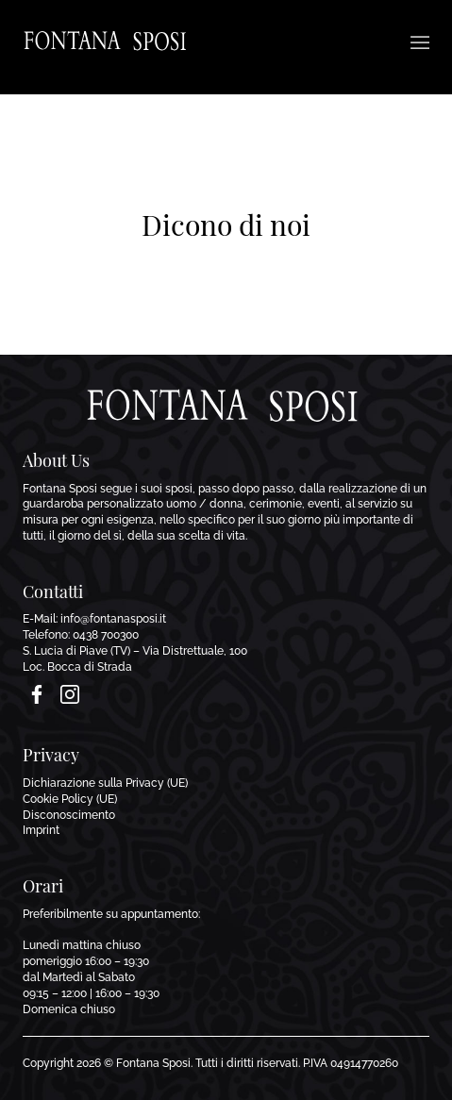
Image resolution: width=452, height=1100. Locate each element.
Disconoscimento (69, 815)
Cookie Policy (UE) (70, 799)
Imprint (41, 830)
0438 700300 (106, 635)
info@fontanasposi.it (113, 618)
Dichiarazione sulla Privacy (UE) (105, 783)
